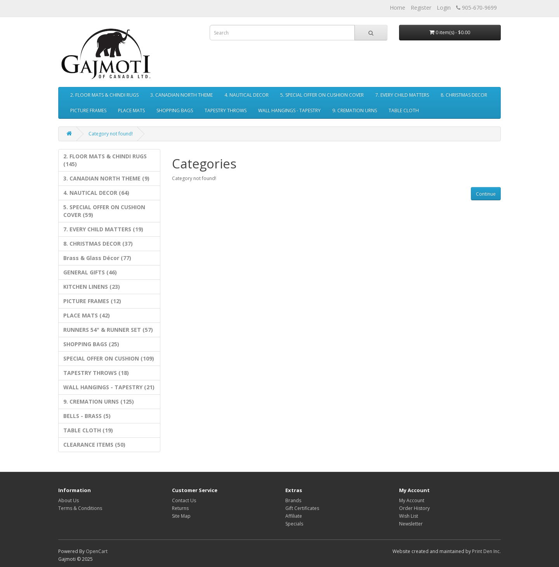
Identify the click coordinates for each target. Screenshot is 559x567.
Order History (414, 508)
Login (444, 7)
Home (397, 7)
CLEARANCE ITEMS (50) (94, 444)
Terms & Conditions (80, 508)
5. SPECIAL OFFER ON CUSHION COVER (322, 95)
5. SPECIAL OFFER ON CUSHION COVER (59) (104, 210)
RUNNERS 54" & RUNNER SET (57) (108, 329)
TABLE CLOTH (404, 110)
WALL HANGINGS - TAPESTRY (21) (109, 387)
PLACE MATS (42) (86, 315)
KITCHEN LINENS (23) (91, 286)
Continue (486, 194)
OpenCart (97, 551)
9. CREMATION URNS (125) (98, 401)
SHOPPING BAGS (174, 110)
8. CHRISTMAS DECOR (464, 95)
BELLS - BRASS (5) (87, 416)
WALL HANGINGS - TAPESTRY (289, 110)
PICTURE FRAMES (88, 110)
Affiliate (293, 516)
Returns (180, 508)
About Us (68, 500)
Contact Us (184, 500)
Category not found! (111, 133)
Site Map (181, 516)
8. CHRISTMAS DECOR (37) (98, 243)
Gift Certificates (302, 508)
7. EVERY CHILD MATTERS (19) (103, 229)
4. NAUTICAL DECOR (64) (96, 192)
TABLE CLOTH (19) (88, 430)
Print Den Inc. (486, 551)
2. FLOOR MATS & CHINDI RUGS (104, 95)
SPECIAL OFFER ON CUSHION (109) (108, 358)
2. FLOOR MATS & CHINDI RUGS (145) (105, 160)
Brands (293, 500)
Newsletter (411, 523)
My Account (411, 500)
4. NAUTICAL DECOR (246, 95)
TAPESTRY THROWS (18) (96, 372)
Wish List (408, 516)
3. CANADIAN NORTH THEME (181, 95)
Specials (294, 523)
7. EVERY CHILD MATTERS (402, 95)
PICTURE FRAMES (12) (92, 301)
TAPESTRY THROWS (226, 110)
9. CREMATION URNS (354, 110)
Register (421, 7)
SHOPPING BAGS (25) (91, 344)
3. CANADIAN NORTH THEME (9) (106, 178)
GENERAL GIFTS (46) (90, 272)
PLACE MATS (131, 110)
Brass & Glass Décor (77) (97, 258)
